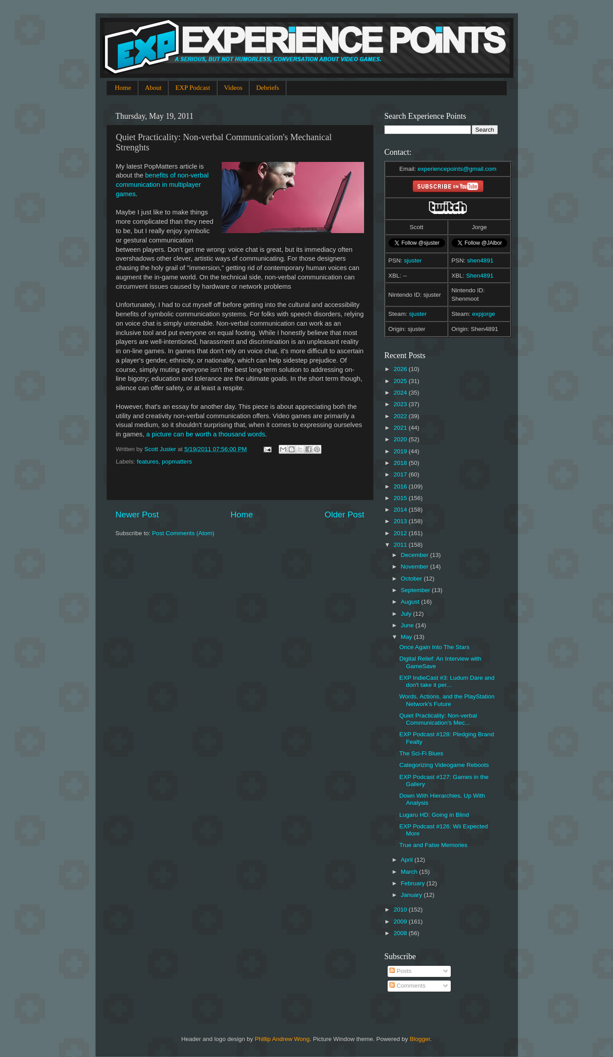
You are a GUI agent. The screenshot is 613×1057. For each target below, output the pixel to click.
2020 (401, 439)
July (407, 613)
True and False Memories (433, 845)
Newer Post (137, 514)
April (408, 859)
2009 (401, 921)
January (412, 895)
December (415, 555)
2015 (401, 498)
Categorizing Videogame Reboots (444, 765)
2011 (401, 544)
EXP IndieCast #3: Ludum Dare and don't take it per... (446, 681)
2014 (401, 509)
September (416, 590)
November (415, 566)
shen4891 (480, 260)
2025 (401, 381)
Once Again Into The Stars (434, 647)
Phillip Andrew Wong (282, 1039)
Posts (400, 971)
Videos (233, 87)
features (148, 461)
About (153, 87)
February (414, 883)
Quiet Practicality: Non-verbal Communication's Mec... (438, 719)
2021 (401, 427)
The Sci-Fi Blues (421, 753)
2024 (401, 392)
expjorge (483, 314)
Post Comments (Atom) (183, 533)
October (412, 578)
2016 (401, 486)
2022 (401, 416)
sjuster (413, 260)
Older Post (344, 514)
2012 (401, 533)
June (408, 625)
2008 (401, 933)
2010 (401, 909)
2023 (401, 404)
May (407, 636)
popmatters (177, 461)
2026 (401, 369)
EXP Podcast (192, 87)
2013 (401, 521)
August (411, 601)
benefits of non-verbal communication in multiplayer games (162, 185)
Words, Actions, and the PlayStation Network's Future (446, 700)
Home (123, 87)
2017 (401, 474)
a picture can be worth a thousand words (205, 434)
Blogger (420, 1039)
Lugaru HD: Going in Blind (434, 814)
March (410, 871)
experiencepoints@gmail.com (456, 168)
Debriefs (267, 87)
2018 (401, 463)
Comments (407, 985)
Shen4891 (480, 275)
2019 (401, 451)
